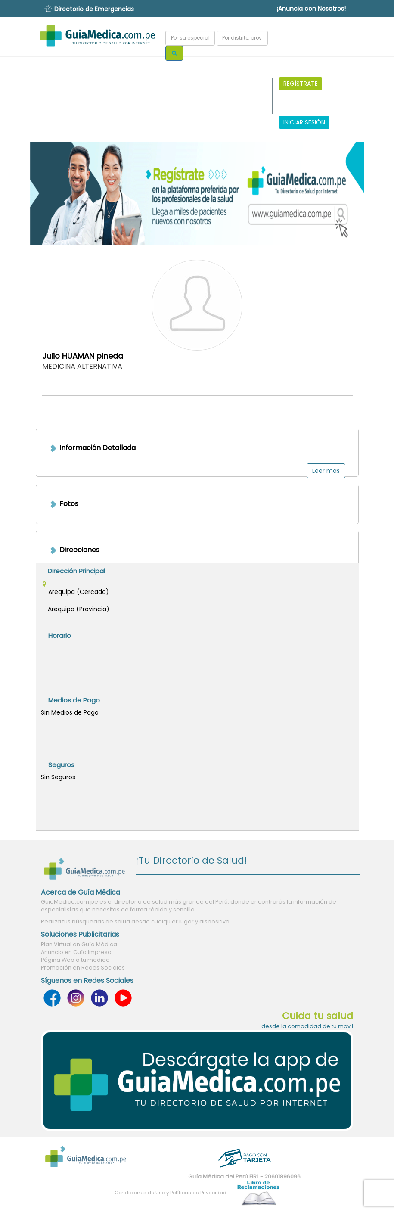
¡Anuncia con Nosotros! (311, 8)
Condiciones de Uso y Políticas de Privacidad (170, 1192)
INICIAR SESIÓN (304, 122)
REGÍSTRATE (300, 83)
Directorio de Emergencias (94, 9)
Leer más (326, 470)
